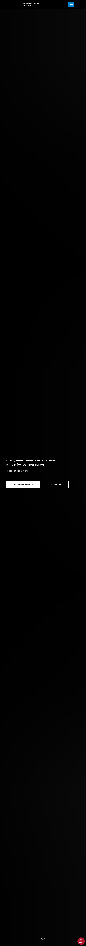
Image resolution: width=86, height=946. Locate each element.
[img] (2, 58)
